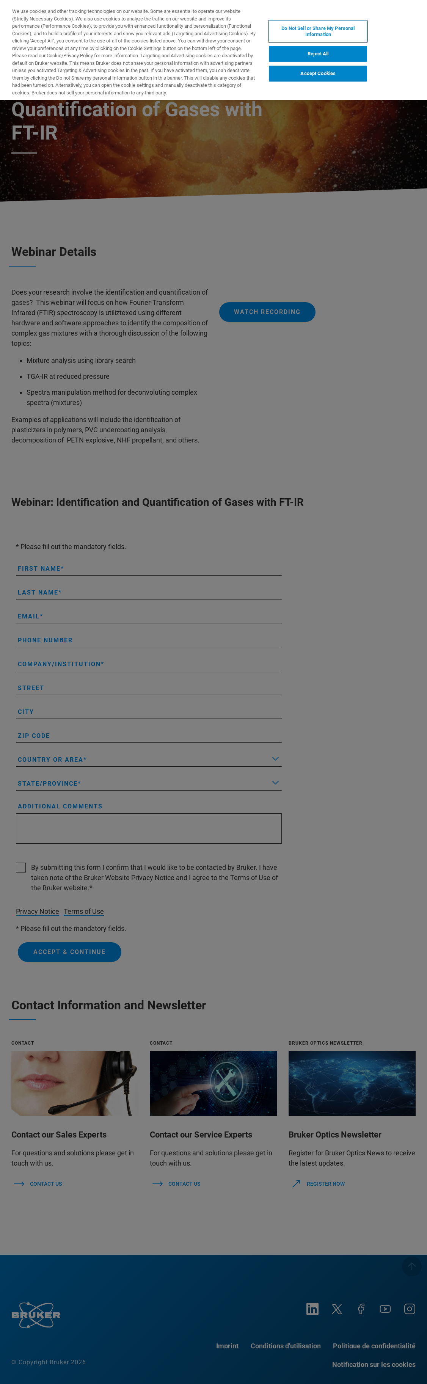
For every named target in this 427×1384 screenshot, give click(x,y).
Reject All (318, 54)
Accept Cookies (318, 73)
